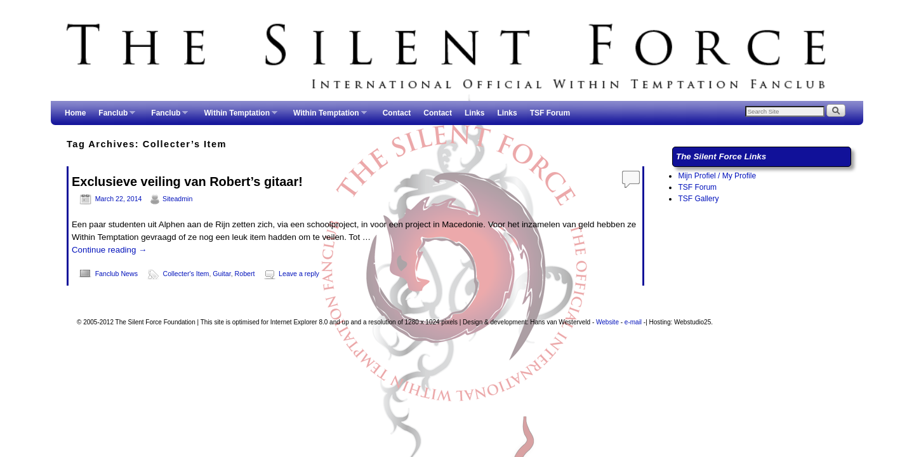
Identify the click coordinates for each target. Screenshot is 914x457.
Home (75, 113)
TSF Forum (550, 113)
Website (607, 322)
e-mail (633, 322)
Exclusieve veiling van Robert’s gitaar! (187, 182)
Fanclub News (116, 273)
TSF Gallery (698, 198)
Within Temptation (237, 117)
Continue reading (109, 250)
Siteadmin (177, 198)
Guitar (221, 273)
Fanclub (113, 117)
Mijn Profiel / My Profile (717, 175)
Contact (397, 113)
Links (474, 113)
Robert (245, 273)
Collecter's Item (186, 273)
